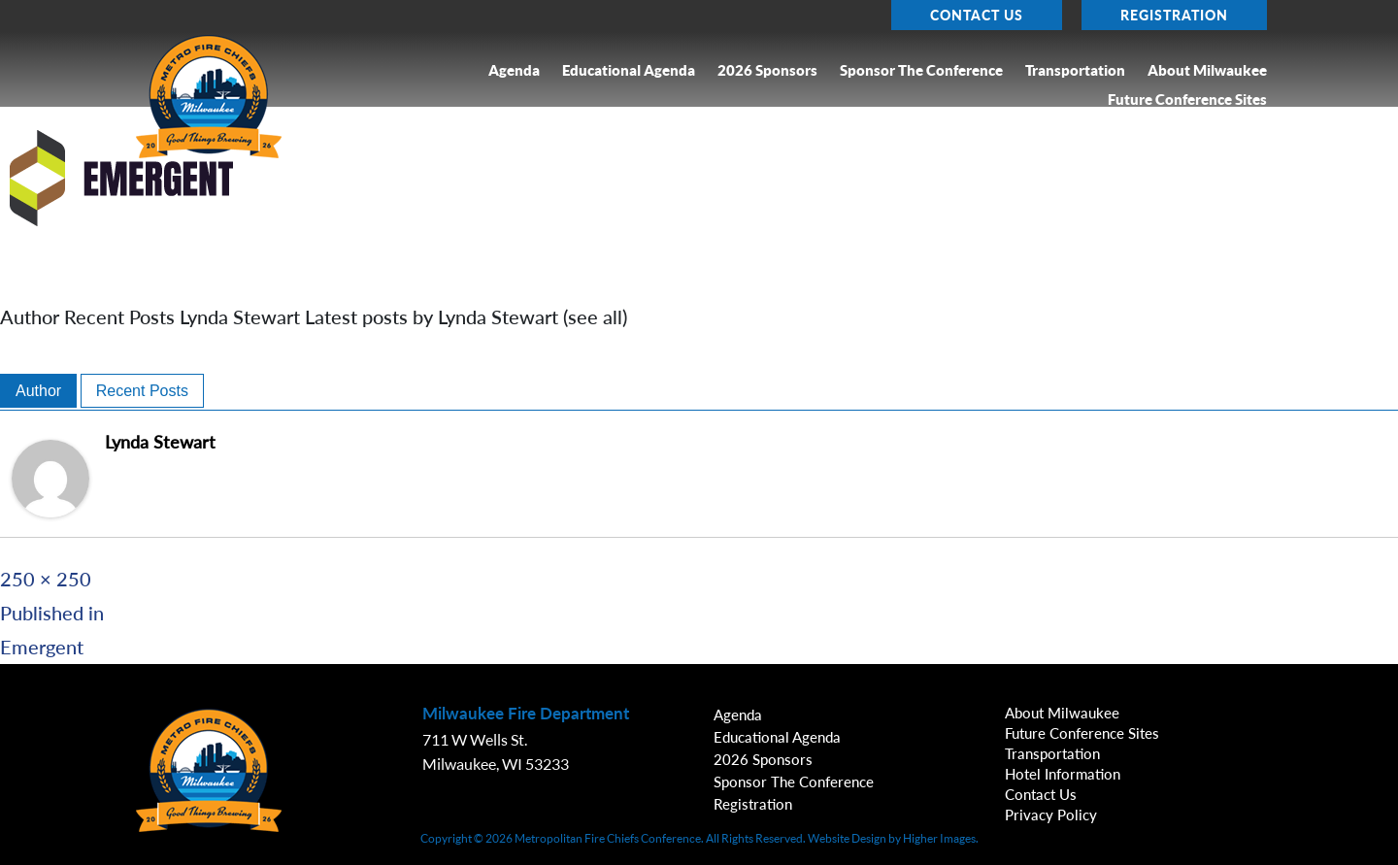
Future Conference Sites (1187, 99)
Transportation (1075, 70)
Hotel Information (1062, 773)
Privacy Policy (1051, 814)
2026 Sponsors (767, 70)
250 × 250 (45, 578)
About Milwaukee (1207, 70)
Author (38, 391)
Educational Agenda (628, 70)
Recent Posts (142, 391)
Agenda (514, 70)
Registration (1174, 15)
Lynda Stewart (160, 441)
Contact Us (976, 15)
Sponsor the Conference (921, 70)
